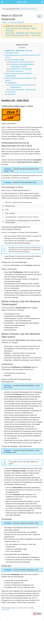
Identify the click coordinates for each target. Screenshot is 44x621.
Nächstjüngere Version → (23, 35)
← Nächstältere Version (21, 33)
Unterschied (10, 33)
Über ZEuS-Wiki (5, 609)
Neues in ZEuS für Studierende (29, 9)
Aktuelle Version (36, 33)
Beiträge (26, 28)
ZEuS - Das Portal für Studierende (13, 22)
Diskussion (18, 28)
